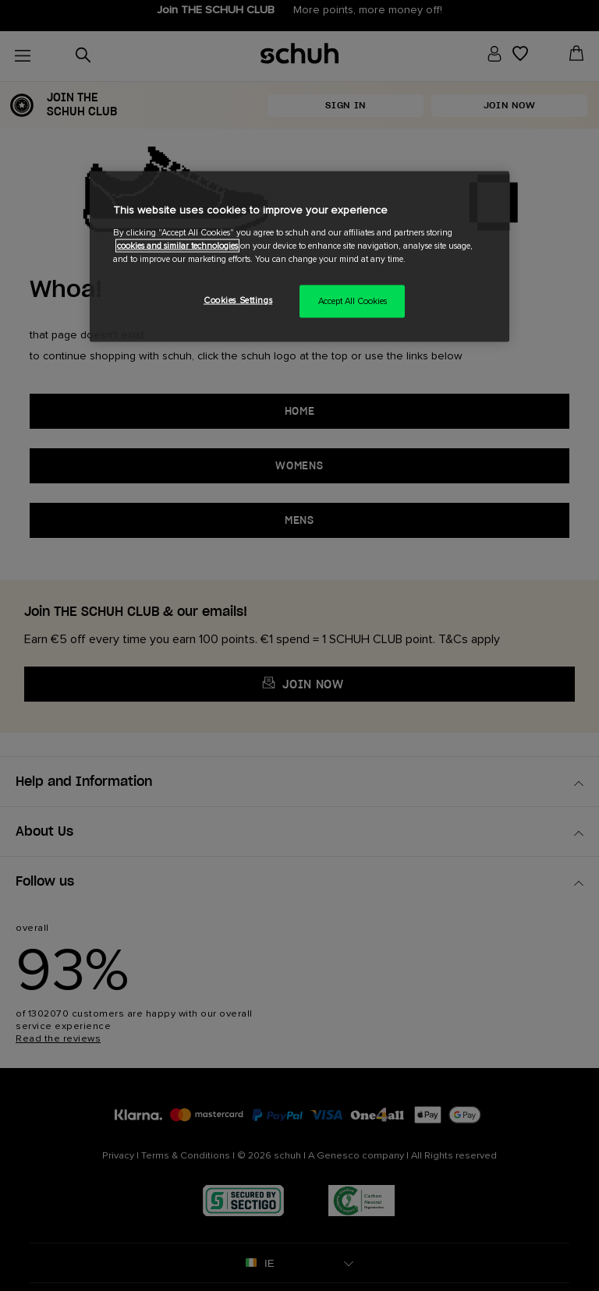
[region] (299, 257)
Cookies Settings (238, 300)
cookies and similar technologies (177, 246)
